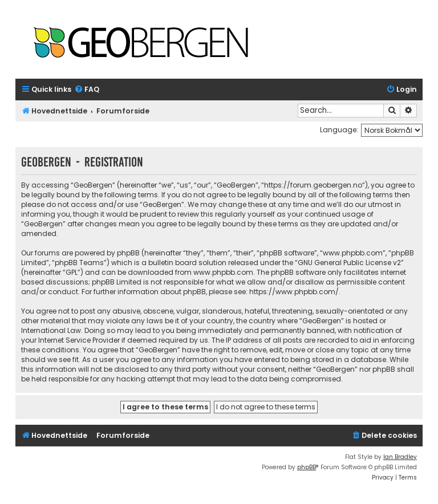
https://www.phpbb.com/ (294, 291)
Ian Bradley (400, 457)
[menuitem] (86, 89)
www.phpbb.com (223, 272)
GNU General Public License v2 (349, 262)
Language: (339, 130)
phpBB (306, 467)
